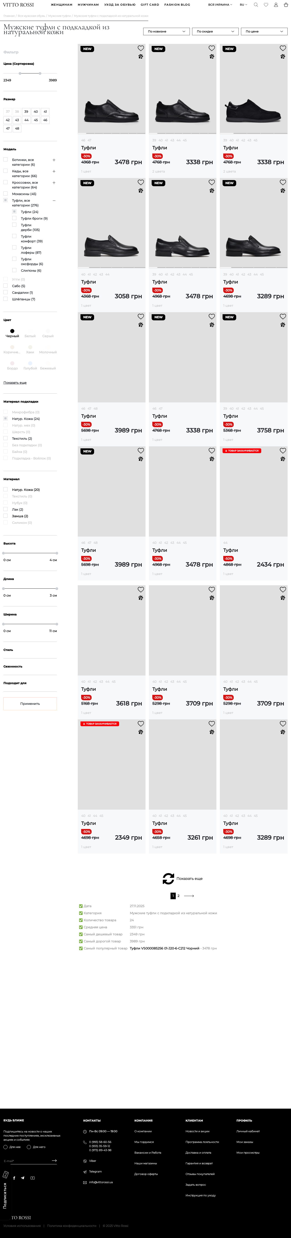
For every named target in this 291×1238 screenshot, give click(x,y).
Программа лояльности (202, 1142)
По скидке (205, 38)
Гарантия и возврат (199, 1163)
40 (160, 147)
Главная (9, 23)
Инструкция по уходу (201, 1195)
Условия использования (22, 1226)
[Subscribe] (52, 1161)
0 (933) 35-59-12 (99, 1146)
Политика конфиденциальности (71, 1226)
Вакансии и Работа (147, 1152)
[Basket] (285, 8)
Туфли (88, 155)
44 (178, 147)
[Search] (255, 8)
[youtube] (32, 1178)
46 (83, 147)
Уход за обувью (119, 8)
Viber (92, 1161)
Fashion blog (177, 8)
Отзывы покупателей (200, 1174)
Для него (39, 1147)
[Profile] (275, 8)
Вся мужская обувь (31, 23)
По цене (252, 38)
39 (154, 147)
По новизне (157, 38)
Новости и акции (197, 1131)
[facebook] (14, 1178)
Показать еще (189, 1021)
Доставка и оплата (198, 1152)
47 (89, 147)
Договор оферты (146, 1174)
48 (95, 416)
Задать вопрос (196, 1184)
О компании (143, 1131)
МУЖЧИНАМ (88, 8)
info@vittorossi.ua (101, 1182)
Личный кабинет (248, 1131)
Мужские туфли (59, 23)
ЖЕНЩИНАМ (62, 8)
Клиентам (194, 1120)
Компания (143, 1120)
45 (185, 147)
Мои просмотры (247, 1152)
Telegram (95, 1171)
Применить (30, 711)
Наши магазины (145, 1163)
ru (241, 8)
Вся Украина (218, 8)
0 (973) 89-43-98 (100, 1150)
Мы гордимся (144, 1142)
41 (166, 147)
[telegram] (22, 1177)
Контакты (91, 1120)
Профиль (244, 1120)
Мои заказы (244, 1142)
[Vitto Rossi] (18, 8)
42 (243, 147)
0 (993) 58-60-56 (100, 1142)
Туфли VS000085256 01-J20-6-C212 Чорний (164, 1090)
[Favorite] (265, 8)
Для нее (15, 1147)
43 (172, 147)
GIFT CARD (150, 8)
